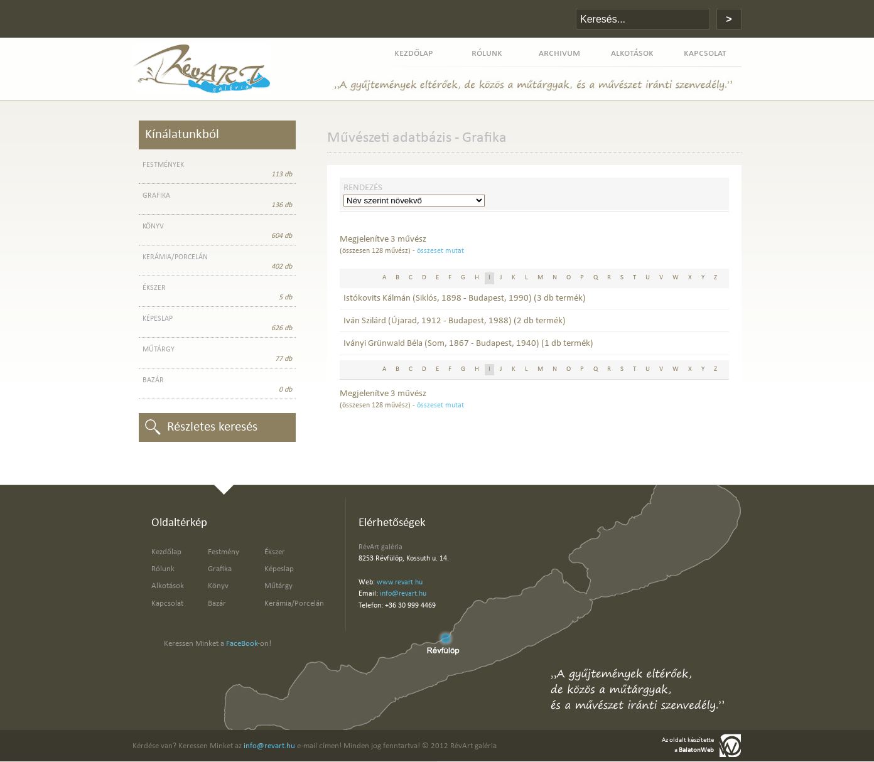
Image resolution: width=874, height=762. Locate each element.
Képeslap (279, 569)
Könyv (218, 586)
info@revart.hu (403, 594)
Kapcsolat (167, 603)
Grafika (220, 569)
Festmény (223, 552)
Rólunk (163, 569)
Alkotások (167, 586)
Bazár (217, 603)
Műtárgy (278, 586)
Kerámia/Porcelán (294, 603)
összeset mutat (440, 251)
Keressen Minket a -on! (217, 644)
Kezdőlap (166, 552)
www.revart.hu (400, 582)
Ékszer (274, 552)
